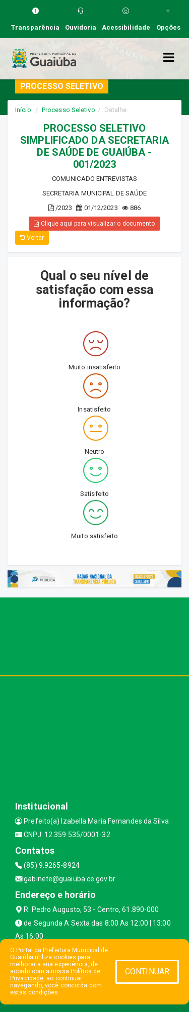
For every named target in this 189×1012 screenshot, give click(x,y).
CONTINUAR (147, 971)
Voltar (32, 237)
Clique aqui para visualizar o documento (94, 223)
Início (23, 110)
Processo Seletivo (68, 110)
